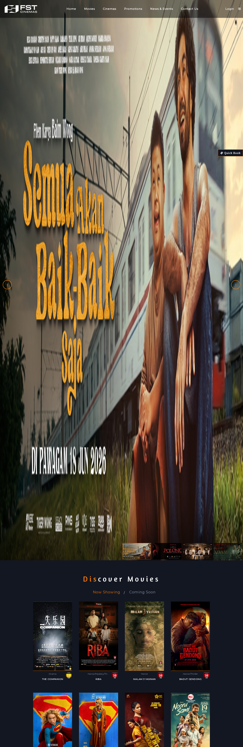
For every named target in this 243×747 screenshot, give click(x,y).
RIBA (99, 679)
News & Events (161, 9)
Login (229, 9)
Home (71, 9)
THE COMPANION (52, 679)
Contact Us (189, 9)
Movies (89, 9)
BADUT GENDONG (190, 679)
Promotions (133, 9)
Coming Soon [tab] (142, 592)
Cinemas (109, 9)
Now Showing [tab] (106, 592)
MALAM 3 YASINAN (144, 679)
